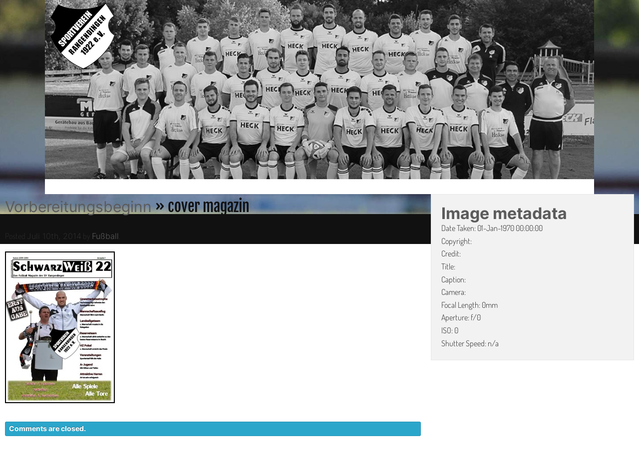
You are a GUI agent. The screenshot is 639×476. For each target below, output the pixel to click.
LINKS (578, 471)
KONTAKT (407, 471)
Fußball (105, 236)
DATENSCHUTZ (467, 471)
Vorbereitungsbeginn (78, 207)
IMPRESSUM (532, 471)
